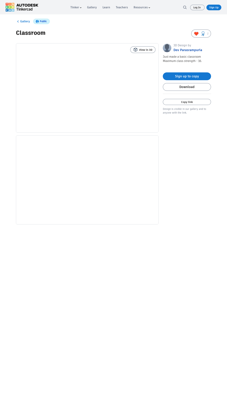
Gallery (23, 21)
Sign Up (213, 7)
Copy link (187, 102)
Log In (197, 7)
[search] (184, 7)
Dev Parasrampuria (187, 50)
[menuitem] (76, 7)
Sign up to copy (187, 76)
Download (187, 87)
